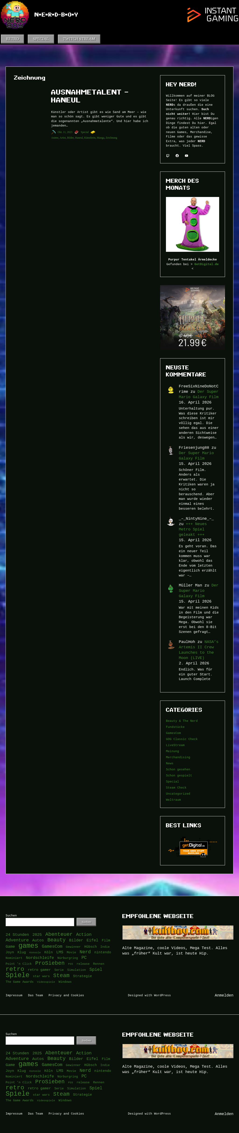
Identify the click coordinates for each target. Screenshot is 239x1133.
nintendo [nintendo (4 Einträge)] (102, 952)
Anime (54, 137)
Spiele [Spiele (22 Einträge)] (17, 975)
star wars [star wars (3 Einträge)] (41, 976)
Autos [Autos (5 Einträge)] (38, 940)
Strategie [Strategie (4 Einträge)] (82, 976)
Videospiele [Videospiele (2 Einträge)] (46, 981)
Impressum (14, 995)
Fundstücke (175, 727)
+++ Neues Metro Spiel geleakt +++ (193, 529)
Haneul (79, 137)
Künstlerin (90, 137)
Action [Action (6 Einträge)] (83, 934)
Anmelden (224, 995)
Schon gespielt (179, 775)
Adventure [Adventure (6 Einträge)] (17, 940)
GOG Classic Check (182, 739)
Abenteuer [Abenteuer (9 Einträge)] (59, 934)
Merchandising (178, 757)
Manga (100, 137)
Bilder (70, 137)
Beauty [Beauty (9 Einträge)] (56, 940)
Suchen (11, 915)
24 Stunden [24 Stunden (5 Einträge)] (17, 934)
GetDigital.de (206, 264)
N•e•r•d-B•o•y (56, 15)
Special (85, 132)
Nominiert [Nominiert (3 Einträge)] (14, 958)
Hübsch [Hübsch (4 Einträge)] (90, 947)
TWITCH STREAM (79, 39)
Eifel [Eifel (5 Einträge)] (92, 940)
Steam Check (176, 787)
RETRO (12, 39)
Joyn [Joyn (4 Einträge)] (10, 952)
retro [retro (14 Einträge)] (15, 969)
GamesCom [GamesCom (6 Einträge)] (52, 946)
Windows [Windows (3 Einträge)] (65, 982)
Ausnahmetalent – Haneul (90, 96)
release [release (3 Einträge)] (83, 964)
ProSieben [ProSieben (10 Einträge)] (50, 963)
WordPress (162, 995)
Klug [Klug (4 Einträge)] (22, 952)
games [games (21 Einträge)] (28, 946)
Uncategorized (178, 794)
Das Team (35, 995)
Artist (63, 137)
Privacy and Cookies (66, 995)
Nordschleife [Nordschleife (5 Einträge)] (40, 957)
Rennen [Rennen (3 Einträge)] (98, 964)
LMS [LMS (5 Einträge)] (59, 952)
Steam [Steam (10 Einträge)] (61, 976)
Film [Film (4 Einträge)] (106, 940)
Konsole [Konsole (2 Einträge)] (35, 952)
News (169, 763)
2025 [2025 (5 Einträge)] (37, 934)
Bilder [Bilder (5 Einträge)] (76, 940)
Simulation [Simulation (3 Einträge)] (76, 970)
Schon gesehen (178, 769)
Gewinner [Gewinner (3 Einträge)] (73, 947)
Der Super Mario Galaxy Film (198, 590)
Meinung (172, 751)
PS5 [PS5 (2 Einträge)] (70, 963)
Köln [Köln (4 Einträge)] (48, 952)
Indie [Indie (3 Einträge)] (105, 947)
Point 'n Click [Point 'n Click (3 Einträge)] (19, 964)
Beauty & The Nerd (182, 721)
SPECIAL (41, 39)
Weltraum (173, 800)
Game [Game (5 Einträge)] (10, 946)
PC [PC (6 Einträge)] (84, 957)
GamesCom (173, 733)
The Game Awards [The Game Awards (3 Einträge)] (20, 982)
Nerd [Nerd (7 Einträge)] (85, 951)
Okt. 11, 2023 (65, 132)
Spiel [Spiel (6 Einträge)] (95, 969)
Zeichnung (111, 137)
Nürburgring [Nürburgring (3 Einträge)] (67, 958)
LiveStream (175, 745)
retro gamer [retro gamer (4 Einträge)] (39, 970)
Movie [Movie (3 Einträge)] (71, 952)
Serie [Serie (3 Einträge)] (59, 970)
